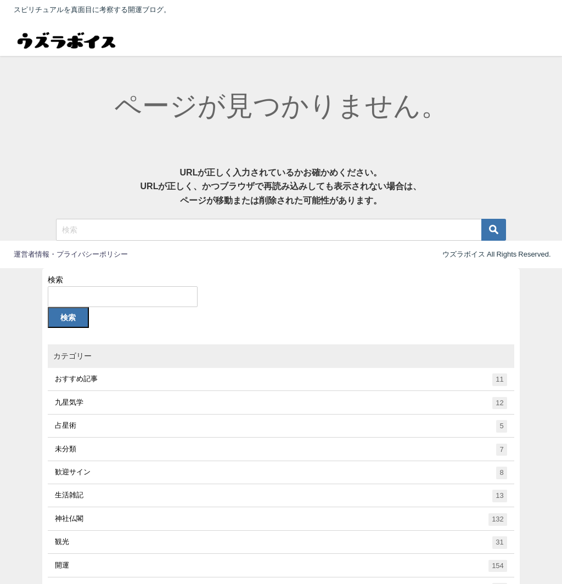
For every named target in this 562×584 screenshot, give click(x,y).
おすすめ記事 (281, 379)
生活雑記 (281, 496)
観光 (281, 542)
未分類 (281, 450)
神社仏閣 (281, 519)
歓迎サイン (281, 473)
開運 (281, 566)
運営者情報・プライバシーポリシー (71, 254)
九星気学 (281, 403)
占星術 (281, 426)
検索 (55, 280)
